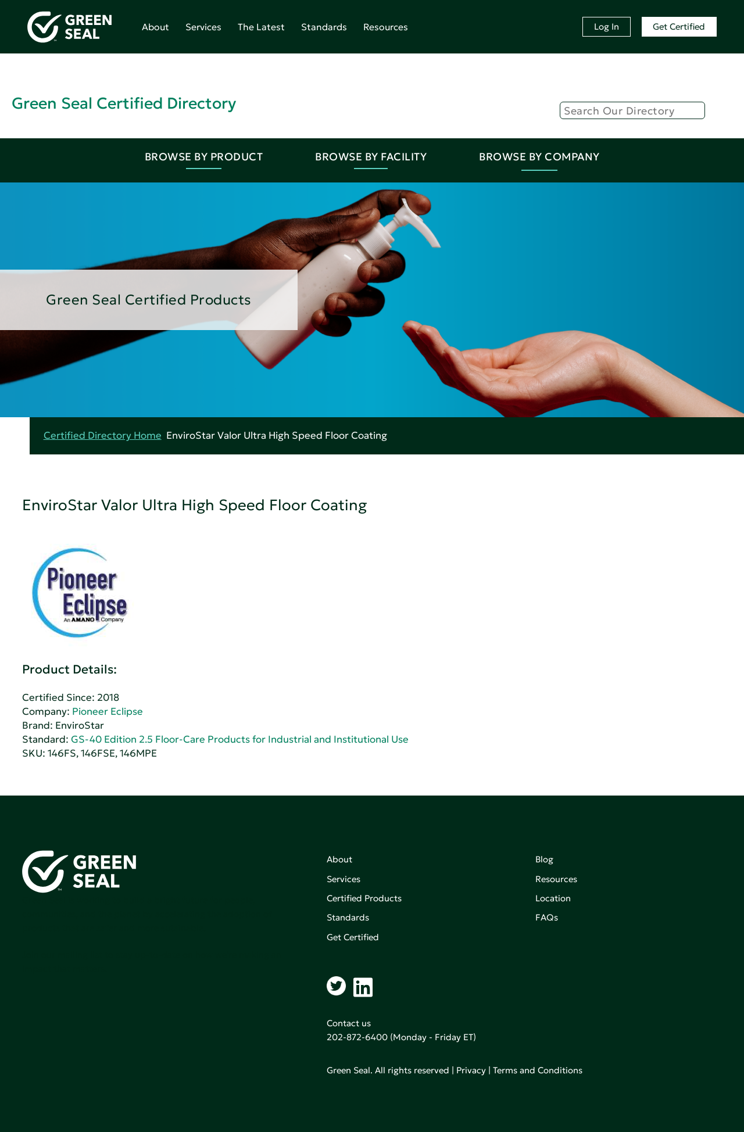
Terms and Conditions (537, 1070)
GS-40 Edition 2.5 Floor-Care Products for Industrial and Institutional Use (240, 739)
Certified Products (364, 898)
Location (553, 898)
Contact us (349, 1023)
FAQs (546, 917)
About (155, 27)
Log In (606, 26)
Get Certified (679, 26)
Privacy (471, 1070)
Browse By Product (204, 156)
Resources (385, 27)
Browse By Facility (371, 156)
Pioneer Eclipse (107, 711)
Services (203, 27)
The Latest (261, 27)
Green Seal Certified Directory (124, 103)
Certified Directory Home (103, 435)
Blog (544, 859)
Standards (324, 27)
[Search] (632, 110)
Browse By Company (539, 156)
